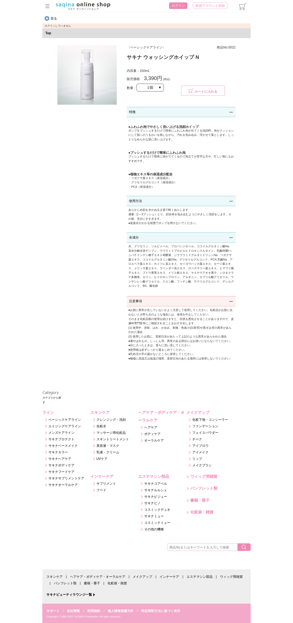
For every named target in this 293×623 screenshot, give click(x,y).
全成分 (134, 237)
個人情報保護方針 (121, 611)
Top (48, 33)
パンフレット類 (65, 583)
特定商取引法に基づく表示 (160, 611)
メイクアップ (142, 576)
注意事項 (135, 301)
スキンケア (54, 576)
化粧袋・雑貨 (117, 583)
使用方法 (135, 201)
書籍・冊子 (92, 583)
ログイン (178, 5)
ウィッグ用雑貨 (231, 576)
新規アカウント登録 (210, 5)
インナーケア (169, 576)
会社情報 (73, 611)
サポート (52, 611)
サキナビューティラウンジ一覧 (69, 594)
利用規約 (93, 611)
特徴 (132, 112)
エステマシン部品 (200, 576)
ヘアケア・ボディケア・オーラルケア (97, 576)
